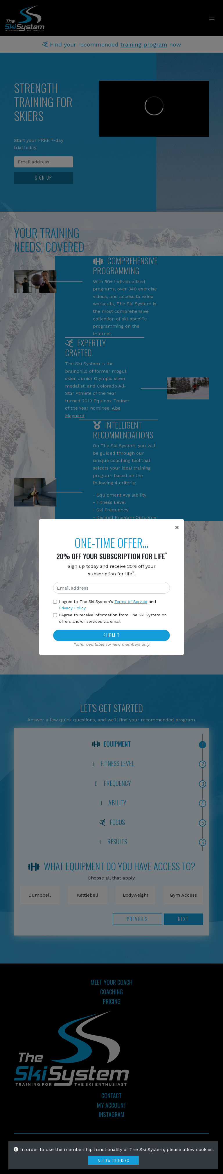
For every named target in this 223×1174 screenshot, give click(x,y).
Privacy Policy (72, 608)
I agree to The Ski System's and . (107, 604)
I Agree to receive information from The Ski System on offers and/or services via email (113, 618)
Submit (111, 635)
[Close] (177, 527)
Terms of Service (130, 601)
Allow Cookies (113, 1160)
